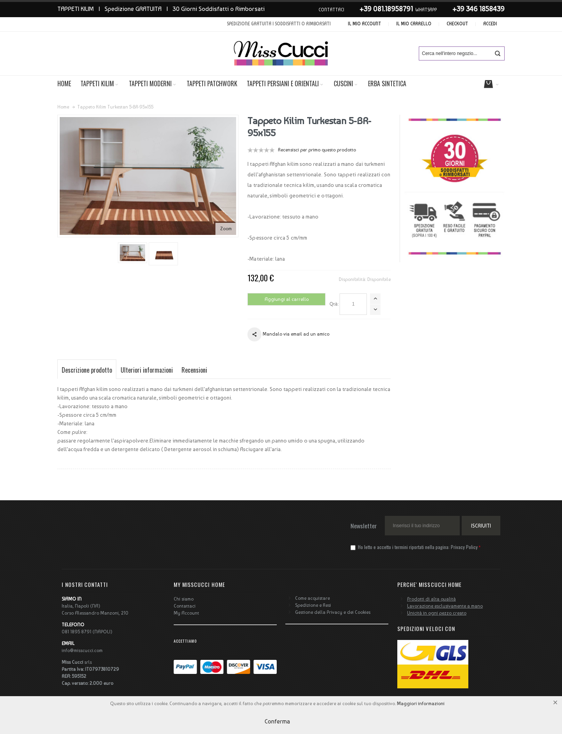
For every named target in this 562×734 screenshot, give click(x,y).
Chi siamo (184, 599)
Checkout (457, 24)
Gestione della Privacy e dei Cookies (332, 612)
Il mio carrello (413, 24)
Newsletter (363, 525)
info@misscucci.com (82, 650)
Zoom (226, 228)
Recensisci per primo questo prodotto (317, 150)
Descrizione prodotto (87, 370)
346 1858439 (485, 9)
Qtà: (333, 304)
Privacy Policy (464, 547)
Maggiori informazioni (421, 703)
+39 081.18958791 (386, 9)
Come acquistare (312, 598)
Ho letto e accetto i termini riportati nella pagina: (414, 547)
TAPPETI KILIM (75, 8)
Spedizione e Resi (313, 605)
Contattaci (185, 606)
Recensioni (194, 370)
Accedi (490, 24)
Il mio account (364, 24)
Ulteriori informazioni (147, 370)
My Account (186, 613)
